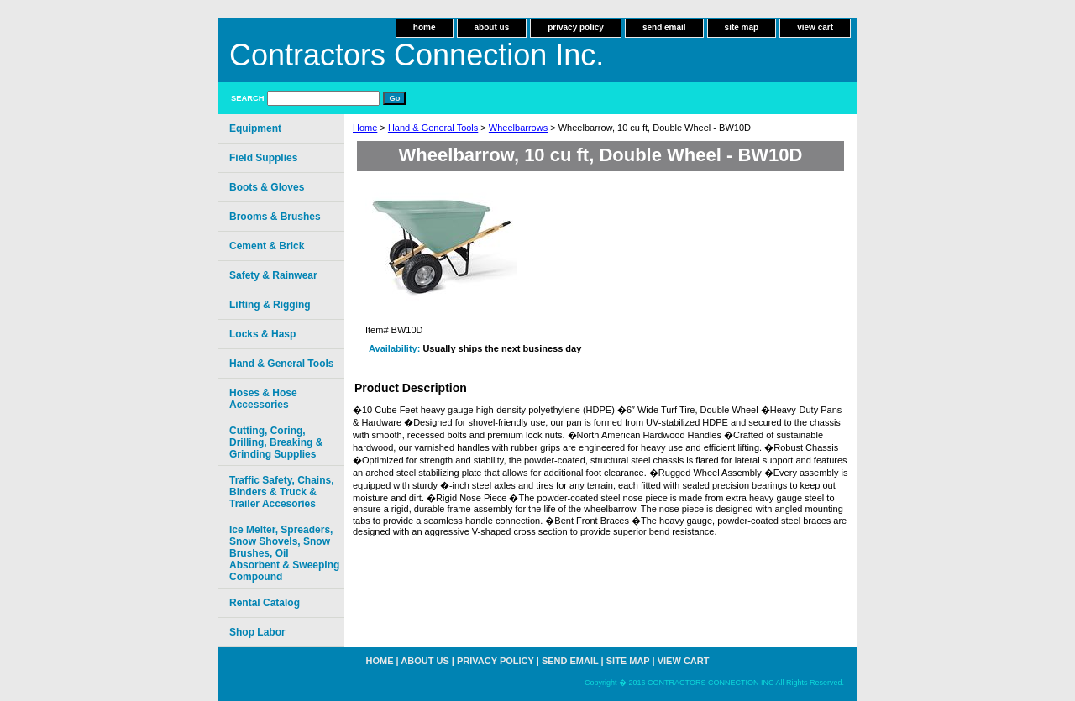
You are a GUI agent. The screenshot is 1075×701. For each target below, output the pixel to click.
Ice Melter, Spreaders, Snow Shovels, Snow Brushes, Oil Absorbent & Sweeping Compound (284, 553)
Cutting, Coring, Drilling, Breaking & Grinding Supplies (275, 442)
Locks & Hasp (262, 334)
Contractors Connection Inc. (416, 55)
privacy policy (576, 27)
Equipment (255, 128)
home (424, 27)
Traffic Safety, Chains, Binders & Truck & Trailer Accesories (281, 492)
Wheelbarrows (518, 128)
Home (365, 128)
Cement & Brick (266, 246)
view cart (815, 27)
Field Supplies (263, 158)
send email (664, 27)
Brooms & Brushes (275, 216)
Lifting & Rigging (270, 305)
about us (492, 27)
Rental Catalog (264, 603)
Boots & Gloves (266, 187)
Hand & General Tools (433, 128)
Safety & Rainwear (273, 275)
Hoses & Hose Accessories (263, 399)
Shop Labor (257, 632)
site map (742, 27)
